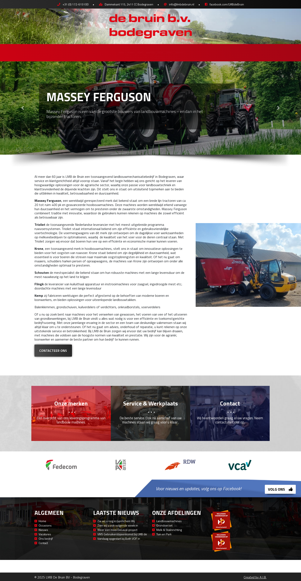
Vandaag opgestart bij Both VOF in (118, 538)
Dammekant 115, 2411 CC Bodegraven (129, 4)
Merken (75, 52)
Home (42, 521)
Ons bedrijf (46, 538)
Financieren (150, 52)
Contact (198, 52)
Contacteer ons (53, 350)
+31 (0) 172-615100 (75, 4)
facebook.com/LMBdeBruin (227, 4)
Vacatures (45, 534)
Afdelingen (225, 52)
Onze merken (71, 403)
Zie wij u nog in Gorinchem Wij (116, 521)
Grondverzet (164, 525)
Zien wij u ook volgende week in (117, 525)
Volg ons (280, 489)
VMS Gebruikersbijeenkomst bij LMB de (122, 534)
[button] (22, 108)
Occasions (99, 52)
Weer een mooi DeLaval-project (117, 530)
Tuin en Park (164, 534)
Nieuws (176, 52)
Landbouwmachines (169, 521)
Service (124, 52)
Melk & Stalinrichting (169, 530)
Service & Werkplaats (150, 403)
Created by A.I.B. (255, 577)
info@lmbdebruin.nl (181, 4)
